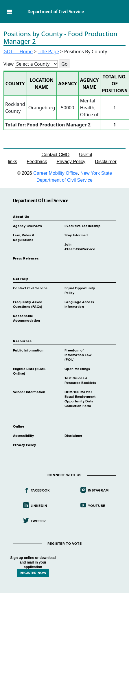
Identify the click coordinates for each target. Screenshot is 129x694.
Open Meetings (77, 369)
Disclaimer (106, 161)
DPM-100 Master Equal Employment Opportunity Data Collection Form (80, 399)
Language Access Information (79, 305)
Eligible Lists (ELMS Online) (29, 371)
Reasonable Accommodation (26, 318)
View (8, 64)
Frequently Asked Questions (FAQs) (28, 305)
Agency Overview (27, 226)
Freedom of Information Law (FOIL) (77, 355)
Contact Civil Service (30, 288)
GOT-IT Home (18, 51)
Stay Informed (76, 235)
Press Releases (26, 258)
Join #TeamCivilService (79, 247)
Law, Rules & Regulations (23, 238)
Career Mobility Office (55, 173)
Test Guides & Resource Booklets (80, 381)
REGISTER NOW (33, 573)
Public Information (28, 350)
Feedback (37, 161)
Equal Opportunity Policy (79, 291)
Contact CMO (55, 154)
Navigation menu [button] (9, 11)
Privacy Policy (71, 161)
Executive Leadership (82, 226)
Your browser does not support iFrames (64, 622)
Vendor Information (29, 392)
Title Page (48, 51)
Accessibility (23, 436)
